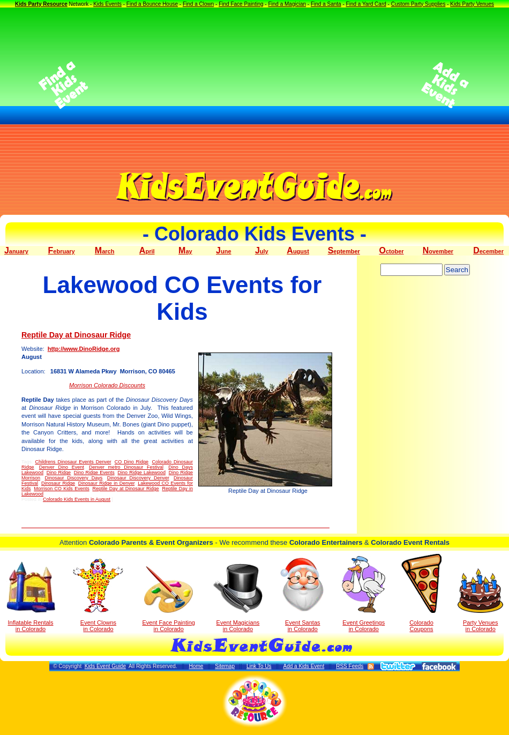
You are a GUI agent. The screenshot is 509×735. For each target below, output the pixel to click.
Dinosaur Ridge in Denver (106, 483)
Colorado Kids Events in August (76, 499)
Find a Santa (326, 4)
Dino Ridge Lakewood (141, 472)
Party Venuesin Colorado (480, 600)
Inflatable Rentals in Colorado (30, 596)
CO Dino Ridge (131, 461)
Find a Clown (198, 4)
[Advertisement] (255, 85)
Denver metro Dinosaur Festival (126, 467)
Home (196, 666)
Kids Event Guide (105, 666)
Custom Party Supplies (418, 4)
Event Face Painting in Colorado (168, 599)
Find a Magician (287, 4)
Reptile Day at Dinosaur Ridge (76, 335)
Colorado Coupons (421, 593)
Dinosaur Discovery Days (73, 478)
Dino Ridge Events (94, 472)
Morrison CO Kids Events (61, 488)
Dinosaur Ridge (58, 483)
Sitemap (225, 666)
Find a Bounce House (152, 4)
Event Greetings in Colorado (363, 594)
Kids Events (107, 4)
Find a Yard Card (366, 4)
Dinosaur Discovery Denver (138, 478)
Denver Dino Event (61, 467)
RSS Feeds (349, 666)
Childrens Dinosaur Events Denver (73, 461)
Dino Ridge (59, 472)
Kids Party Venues (472, 4)
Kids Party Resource (41, 4)
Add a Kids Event (303, 666)
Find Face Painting (241, 4)
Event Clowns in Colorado (98, 595)
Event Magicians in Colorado (238, 598)
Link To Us (259, 666)
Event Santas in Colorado (302, 594)
